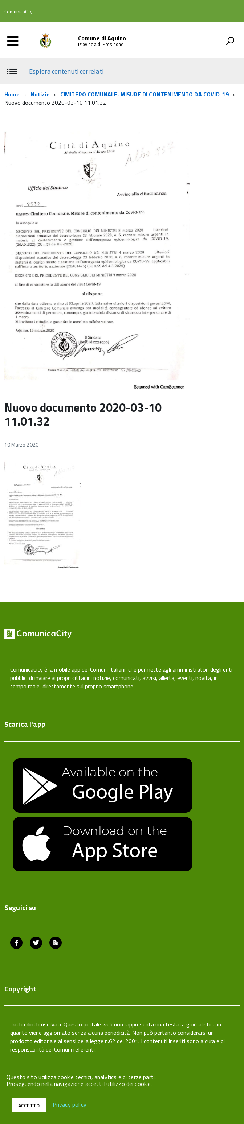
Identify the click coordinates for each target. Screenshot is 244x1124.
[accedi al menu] (13, 41)
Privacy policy (69, 1104)
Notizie (40, 94)
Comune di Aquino (102, 38)
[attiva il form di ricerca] (230, 41)
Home (12, 94)
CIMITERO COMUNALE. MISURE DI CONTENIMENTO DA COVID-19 (144, 94)
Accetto (29, 1105)
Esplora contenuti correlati (66, 71)
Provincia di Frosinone (101, 44)
